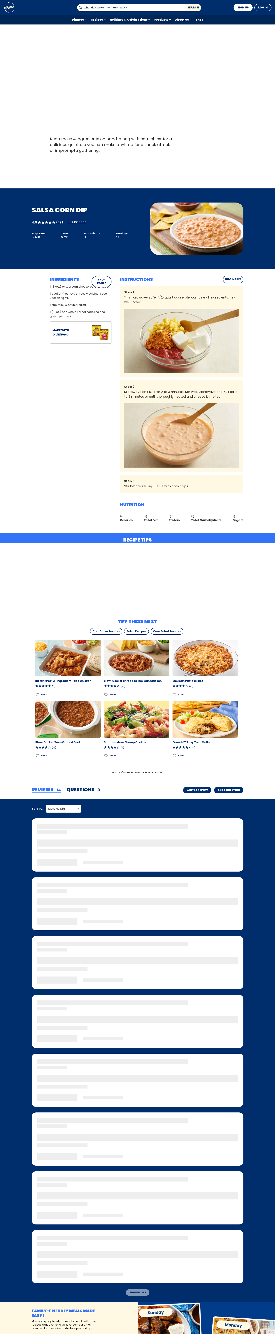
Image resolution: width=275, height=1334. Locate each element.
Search (193, 7)
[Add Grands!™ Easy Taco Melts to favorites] (175, 756)
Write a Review (197, 790)
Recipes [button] (97, 20)
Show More (137, 1292)
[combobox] (131, 8)
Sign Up (243, 7)
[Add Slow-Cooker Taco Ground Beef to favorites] (37, 756)
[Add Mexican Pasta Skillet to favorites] (175, 694)
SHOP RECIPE (101, 281)
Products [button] (161, 20)
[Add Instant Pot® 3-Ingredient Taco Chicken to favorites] (37, 694)
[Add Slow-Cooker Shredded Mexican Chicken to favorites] (106, 694)
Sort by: (37, 809)
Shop (199, 20)
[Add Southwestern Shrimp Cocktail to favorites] (106, 756)
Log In (263, 7)
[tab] (46, 790)
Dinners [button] (78, 20)
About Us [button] (182, 20)
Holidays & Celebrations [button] (129, 20)
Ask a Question (229, 790)
